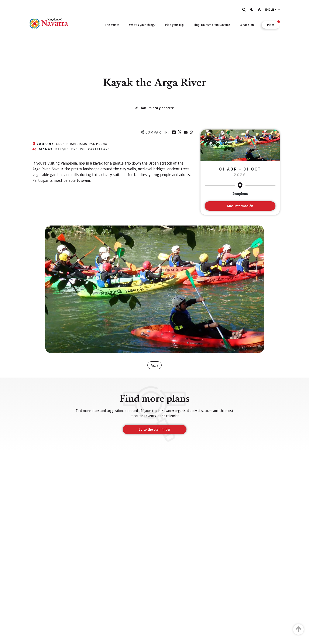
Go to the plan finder (154, 429)
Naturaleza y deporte (157, 108)
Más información (240, 206)
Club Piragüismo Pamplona (81, 143)
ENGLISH (272, 9)
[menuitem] (112, 24)
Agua (154, 365)
